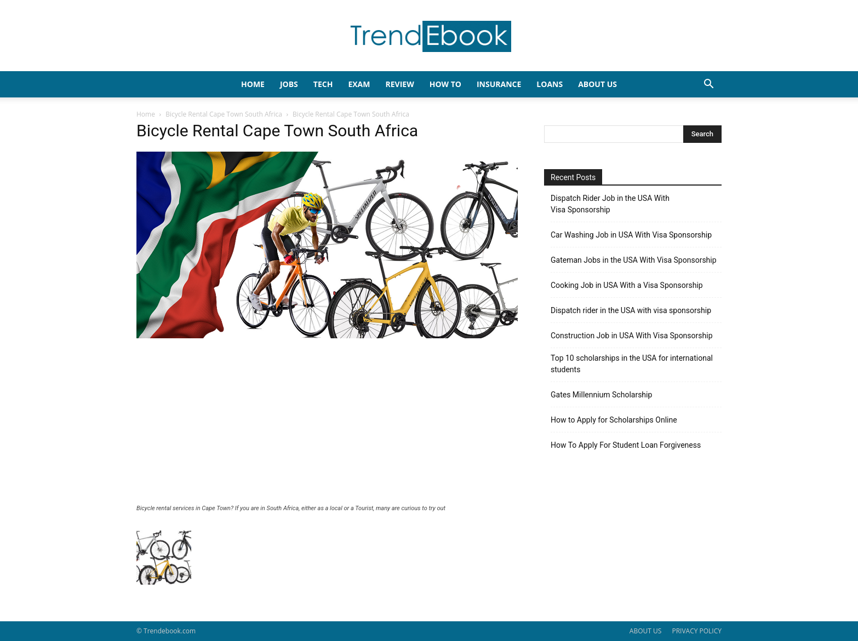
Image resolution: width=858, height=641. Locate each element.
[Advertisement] (327, 422)
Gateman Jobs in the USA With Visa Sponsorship (634, 260)
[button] (708, 85)
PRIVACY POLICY (697, 631)
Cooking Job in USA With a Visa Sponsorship (627, 285)
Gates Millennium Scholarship (601, 394)
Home (145, 114)
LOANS (549, 84)
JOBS (289, 84)
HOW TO (445, 84)
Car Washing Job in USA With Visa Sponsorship (631, 234)
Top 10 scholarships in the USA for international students (632, 364)
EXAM (359, 84)
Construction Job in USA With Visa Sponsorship (632, 335)
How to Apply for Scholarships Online (614, 419)
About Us (597, 84)
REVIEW (399, 84)
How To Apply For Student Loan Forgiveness (626, 445)
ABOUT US (645, 631)
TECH (323, 84)
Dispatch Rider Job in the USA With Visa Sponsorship (610, 204)
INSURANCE (499, 84)
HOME (253, 84)
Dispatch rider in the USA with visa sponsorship (631, 310)
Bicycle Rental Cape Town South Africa (223, 114)
